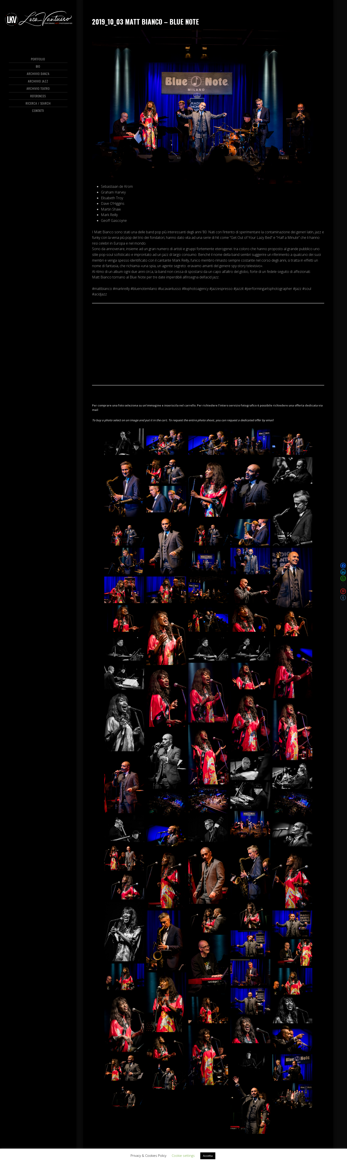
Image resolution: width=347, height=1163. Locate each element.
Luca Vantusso (38, 21)
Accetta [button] (208, 1156)
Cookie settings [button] (183, 1155)
